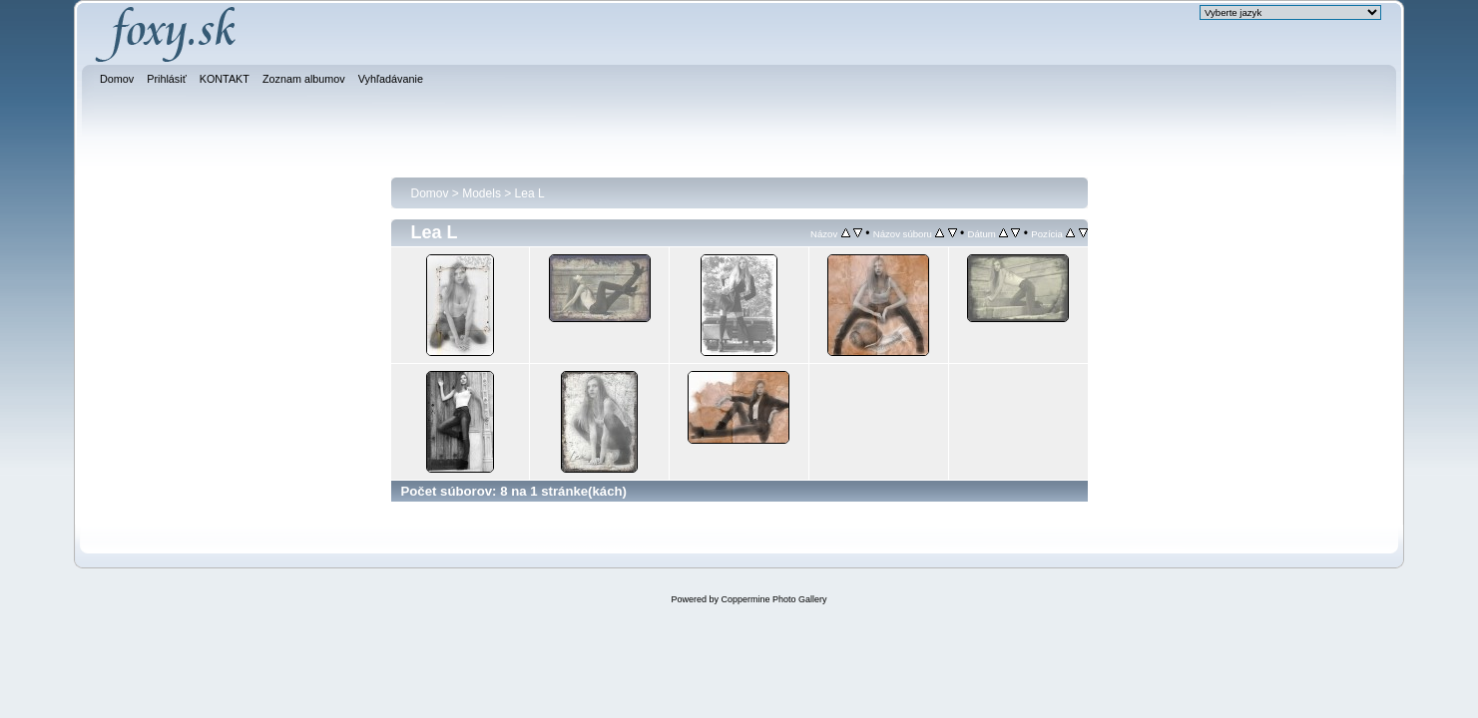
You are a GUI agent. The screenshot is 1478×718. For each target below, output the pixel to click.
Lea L (530, 193)
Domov (430, 193)
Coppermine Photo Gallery (773, 599)
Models (481, 193)
